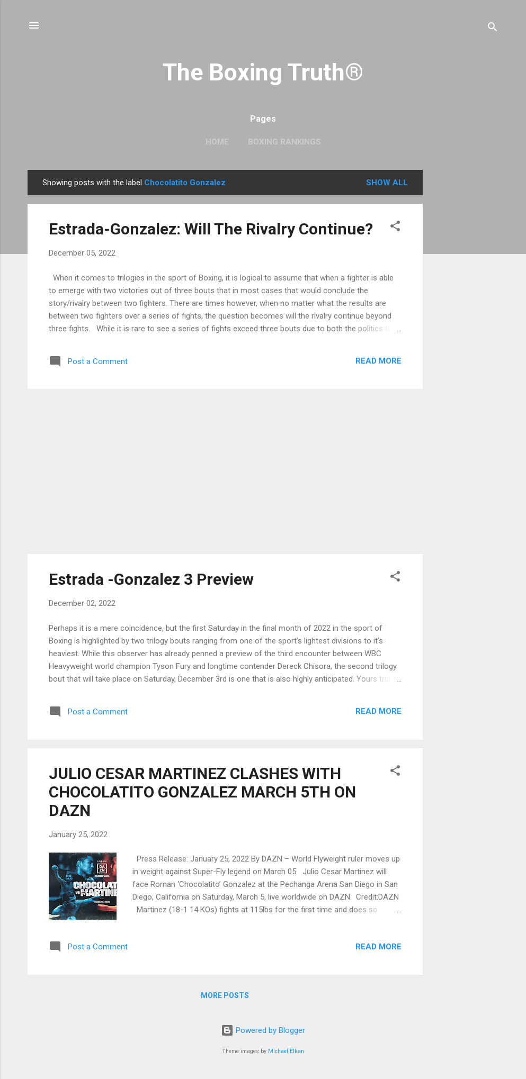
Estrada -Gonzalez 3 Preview (151, 579)
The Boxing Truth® (263, 72)
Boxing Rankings (284, 142)
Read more (378, 361)
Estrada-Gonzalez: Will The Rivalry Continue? (211, 229)
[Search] (492, 29)
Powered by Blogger (263, 1030)
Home (217, 142)
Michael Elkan (286, 1051)
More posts (225, 995)
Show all (387, 182)
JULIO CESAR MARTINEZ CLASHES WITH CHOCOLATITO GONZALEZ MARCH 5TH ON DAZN (202, 792)
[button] (395, 228)
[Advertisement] (465, 328)
